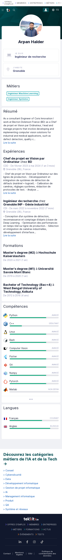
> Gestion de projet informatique (21, 487)
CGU (30, 553)
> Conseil (8, 470)
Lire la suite (9, 142)
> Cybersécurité (12, 474)
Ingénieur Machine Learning (23, 93)
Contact (7, 553)
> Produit (8, 500)
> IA (5, 492)
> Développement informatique (20, 483)
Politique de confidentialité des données (47, 553)
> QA (6, 505)
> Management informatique (19, 496)
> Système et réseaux (15, 509)
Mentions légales (19, 553)
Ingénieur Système (18, 99)
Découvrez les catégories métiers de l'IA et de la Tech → (30, 459)
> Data (7, 479)
